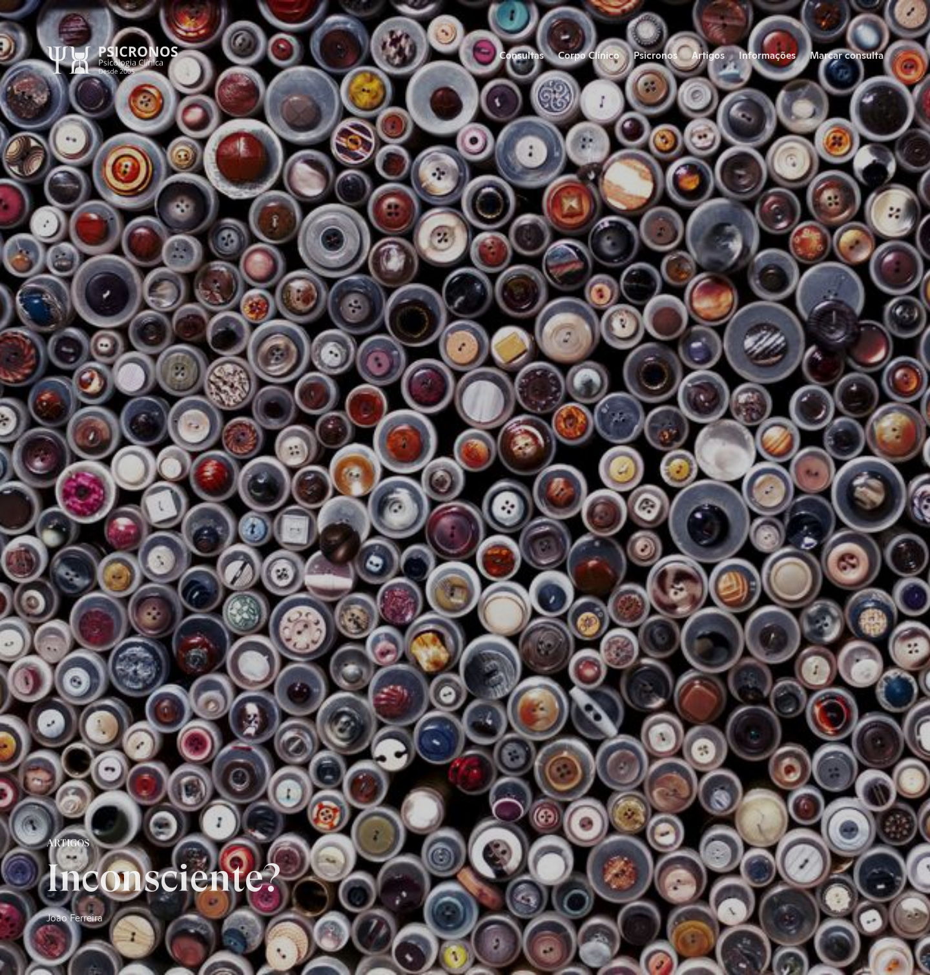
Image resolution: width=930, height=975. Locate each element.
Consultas (521, 54)
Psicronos (655, 54)
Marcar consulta (847, 54)
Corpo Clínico (588, 54)
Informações (767, 54)
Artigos (708, 54)
